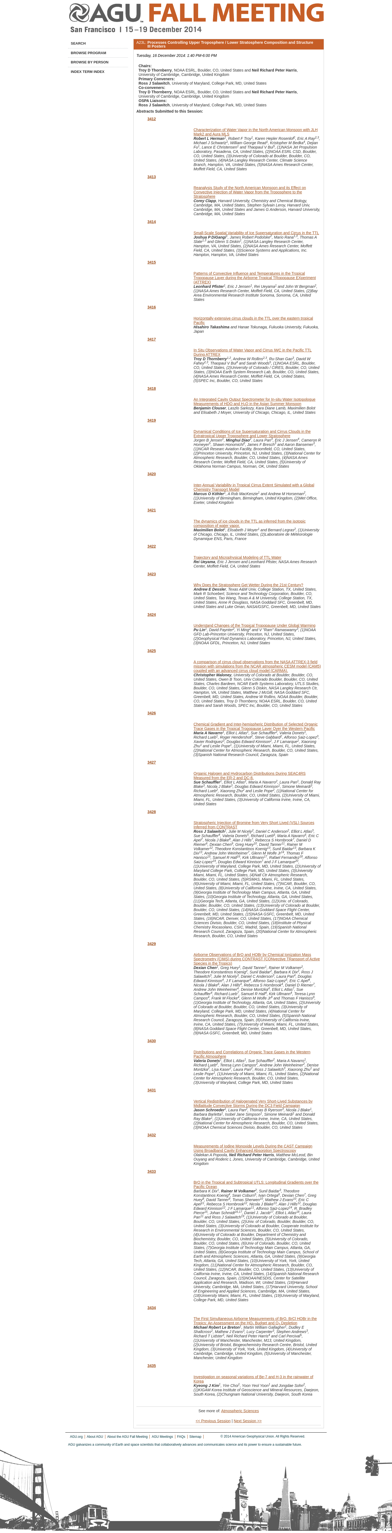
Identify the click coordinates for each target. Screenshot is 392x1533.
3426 (151, 713)
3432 (151, 1135)
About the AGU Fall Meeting (127, 1437)
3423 (151, 574)
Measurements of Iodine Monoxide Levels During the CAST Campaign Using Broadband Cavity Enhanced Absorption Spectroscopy (253, 1148)
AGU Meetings (162, 1437)
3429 (151, 944)
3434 (151, 1308)
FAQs (181, 1437)
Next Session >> (248, 1421)
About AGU (95, 1437)
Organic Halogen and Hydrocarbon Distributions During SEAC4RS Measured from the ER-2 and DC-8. (250, 775)
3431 (151, 1090)
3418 (151, 388)
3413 (151, 177)
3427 (151, 762)
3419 (151, 420)
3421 (151, 510)
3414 (151, 222)
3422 (151, 546)
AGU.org (76, 1437)
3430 (151, 1041)
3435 (151, 1366)
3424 (151, 614)
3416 (151, 307)
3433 (151, 1171)
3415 (151, 262)
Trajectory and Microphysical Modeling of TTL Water (237, 557)
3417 (151, 339)
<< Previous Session (213, 1421)
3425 (151, 651)
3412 (151, 119)
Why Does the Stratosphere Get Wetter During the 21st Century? (248, 585)
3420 (151, 474)
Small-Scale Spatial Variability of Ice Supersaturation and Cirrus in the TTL (256, 233)
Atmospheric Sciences (240, 1411)
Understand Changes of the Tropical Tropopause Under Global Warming (255, 625)
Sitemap (195, 1437)
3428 (151, 812)
